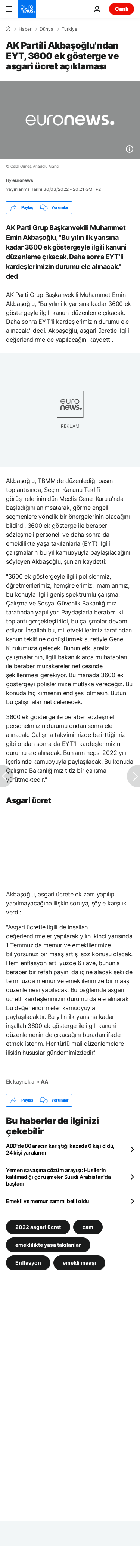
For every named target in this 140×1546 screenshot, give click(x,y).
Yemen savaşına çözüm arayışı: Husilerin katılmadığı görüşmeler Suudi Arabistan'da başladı (58, 1177)
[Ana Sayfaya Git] (27, 9)
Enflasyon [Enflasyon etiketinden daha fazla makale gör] (28, 1262)
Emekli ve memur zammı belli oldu (47, 1201)
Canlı (121, 9)
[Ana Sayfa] (8, 28)
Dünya (46, 29)
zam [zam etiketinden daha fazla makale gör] (88, 1226)
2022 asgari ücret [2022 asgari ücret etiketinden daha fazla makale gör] (38, 1226)
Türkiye (69, 29)
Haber (25, 29)
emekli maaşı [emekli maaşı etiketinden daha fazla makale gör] (79, 1262)
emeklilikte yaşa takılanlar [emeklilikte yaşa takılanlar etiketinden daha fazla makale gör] (48, 1244)
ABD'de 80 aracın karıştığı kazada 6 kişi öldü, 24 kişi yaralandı (60, 1149)
